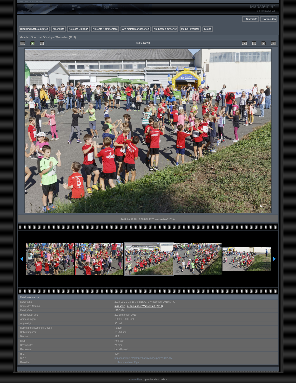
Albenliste (58, 29)
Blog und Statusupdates (34, 29)
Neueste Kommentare (105, 29)
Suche (207, 29)
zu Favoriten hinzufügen (127, 362)
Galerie (24, 37)
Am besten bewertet (165, 29)
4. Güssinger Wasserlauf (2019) (58, 37)
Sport (34, 37)
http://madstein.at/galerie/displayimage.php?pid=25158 (143, 358)
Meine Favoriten (190, 29)
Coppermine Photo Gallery (154, 379)
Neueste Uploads (78, 29)
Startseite (251, 19)
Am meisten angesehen (135, 29)
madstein (119, 306)
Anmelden (270, 19)
